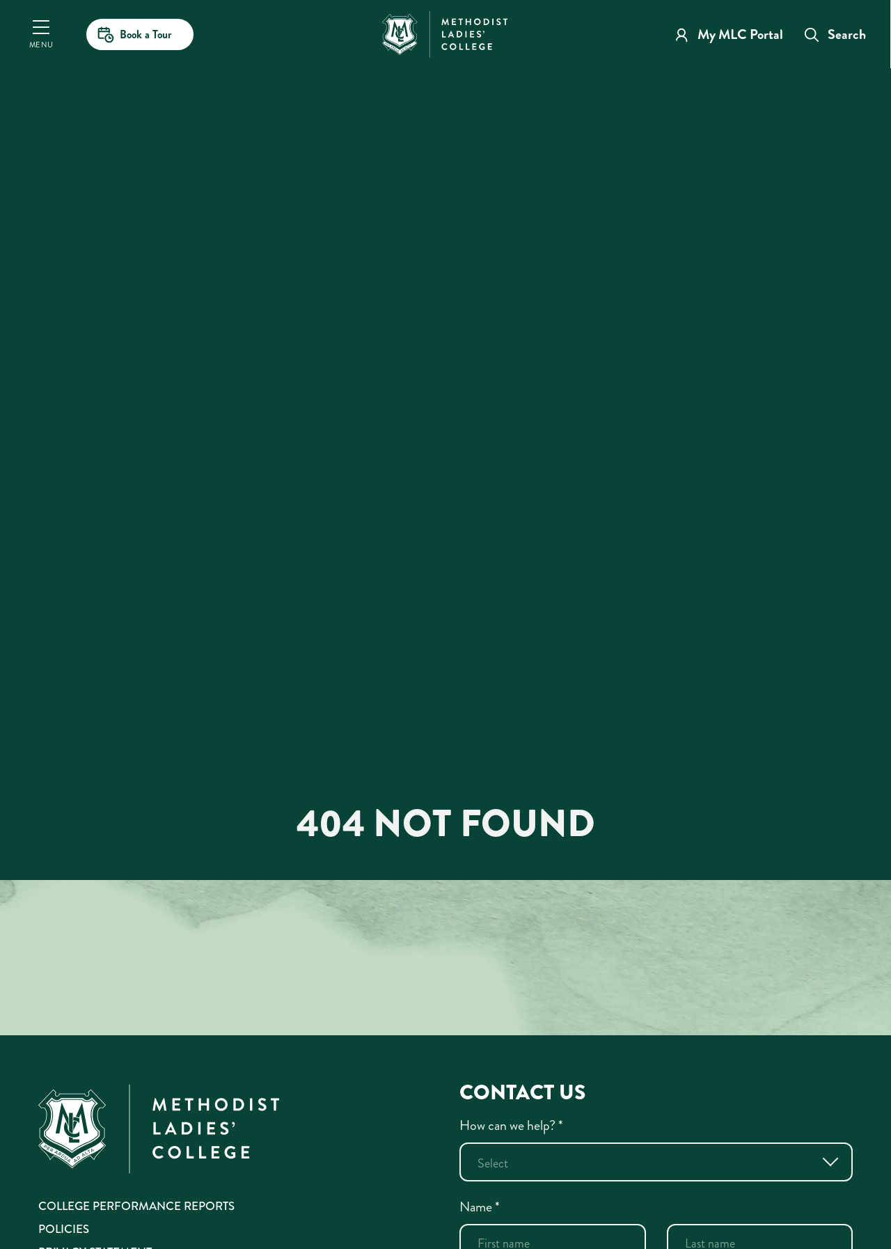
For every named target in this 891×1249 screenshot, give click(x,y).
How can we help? (511, 1125)
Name (479, 1207)
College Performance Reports (136, 1205)
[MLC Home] (444, 32)
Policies (63, 1228)
